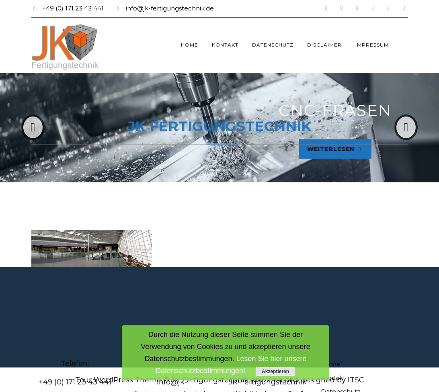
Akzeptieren (275, 371)
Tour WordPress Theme (118, 380)
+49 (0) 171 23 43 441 (73, 8)
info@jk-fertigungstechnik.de (170, 8)
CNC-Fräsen (363, 110)
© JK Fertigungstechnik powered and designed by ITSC (263, 380)
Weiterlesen (367, 148)
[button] (33, 127)
